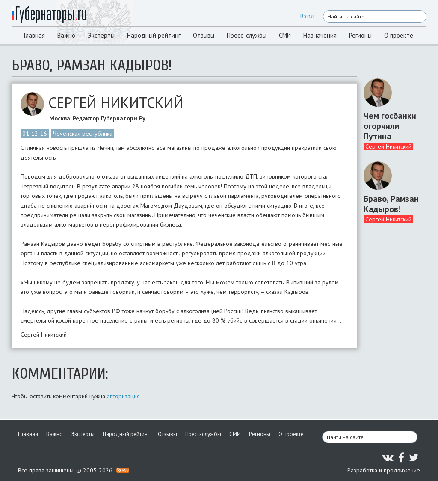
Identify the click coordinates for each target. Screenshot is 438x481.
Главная (34, 35)
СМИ (285, 35)
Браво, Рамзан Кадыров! (391, 204)
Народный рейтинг (154, 35)
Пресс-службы (246, 35)
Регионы (360, 35)
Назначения (320, 35)
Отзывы (203, 35)
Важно (66, 35)
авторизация (123, 396)
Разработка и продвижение (383, 470)
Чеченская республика (82, 133)
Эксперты (101, 35)
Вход (307, 16)
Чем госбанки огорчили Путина (390, 126)
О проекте (398, 35)
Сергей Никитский (388, 146)
